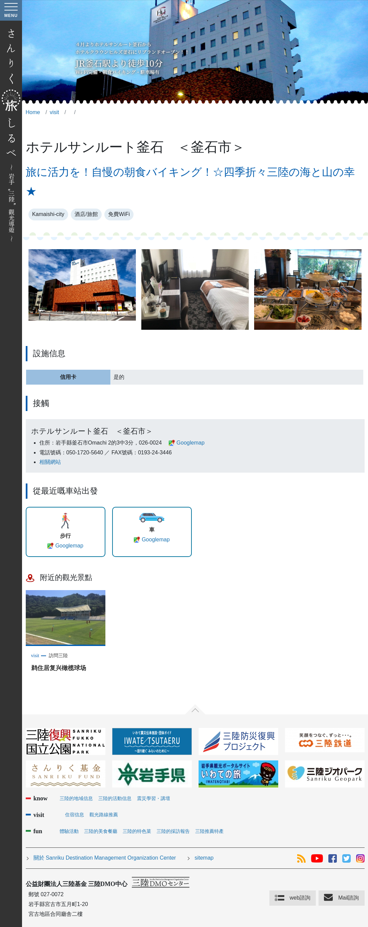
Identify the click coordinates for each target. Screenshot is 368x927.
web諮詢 (300, 898)
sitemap (204, 858)
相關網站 (50, 462)
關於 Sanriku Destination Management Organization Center (105, 858)
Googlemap (191, 443)
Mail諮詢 (348, 898)
